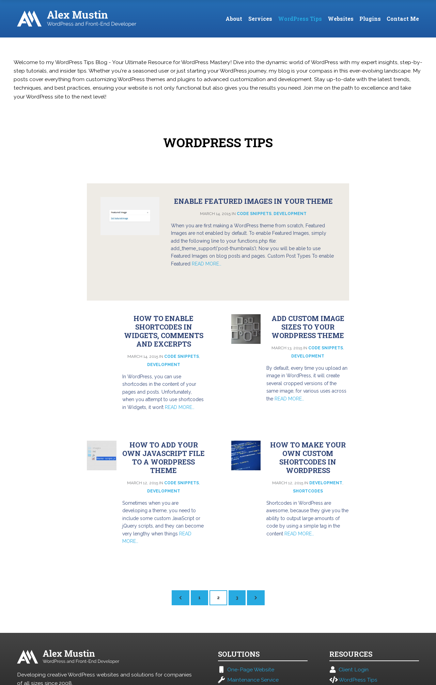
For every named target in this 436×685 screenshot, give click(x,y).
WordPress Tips (300, 18)
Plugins (370, 18)
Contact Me (403, 18)
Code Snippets (254, 213)
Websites (341, 18)
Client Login (354, 669)
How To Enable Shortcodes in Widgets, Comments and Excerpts (163, 331)
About (233, 18)
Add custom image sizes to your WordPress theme (307, 327)
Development (290, 213)
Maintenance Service (253, 680)
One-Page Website (250, 669)
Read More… (206, 264)
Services (260, 18)
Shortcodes (308, 491)
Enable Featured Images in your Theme (253, 201)
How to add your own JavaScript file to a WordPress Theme (163, 457)
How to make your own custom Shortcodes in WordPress (308, 457)
